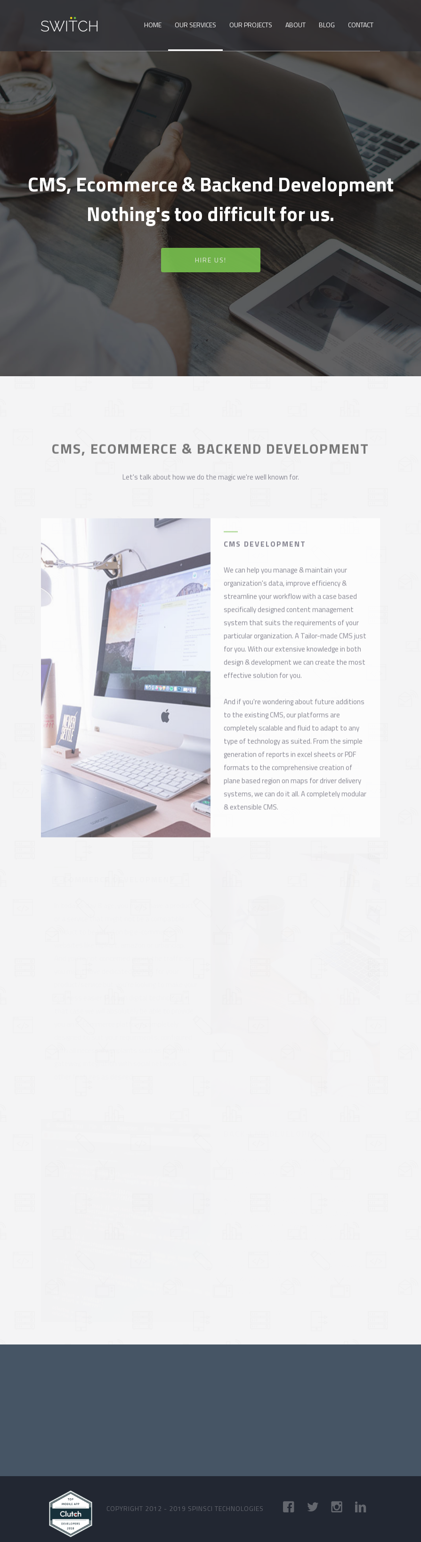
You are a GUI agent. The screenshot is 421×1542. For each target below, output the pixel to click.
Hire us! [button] (211, 260)
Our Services (195, 25)
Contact (360, 25)
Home (153, 25)
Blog (327, 25)
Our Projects (250, 25)
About (295, 25)
